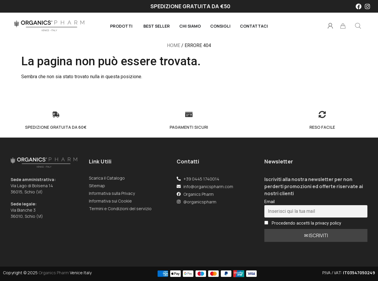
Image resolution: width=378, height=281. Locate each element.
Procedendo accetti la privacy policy (302, 223)
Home (173, 45)
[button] (358, 26)
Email (269, 201)
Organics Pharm (54, 272)
